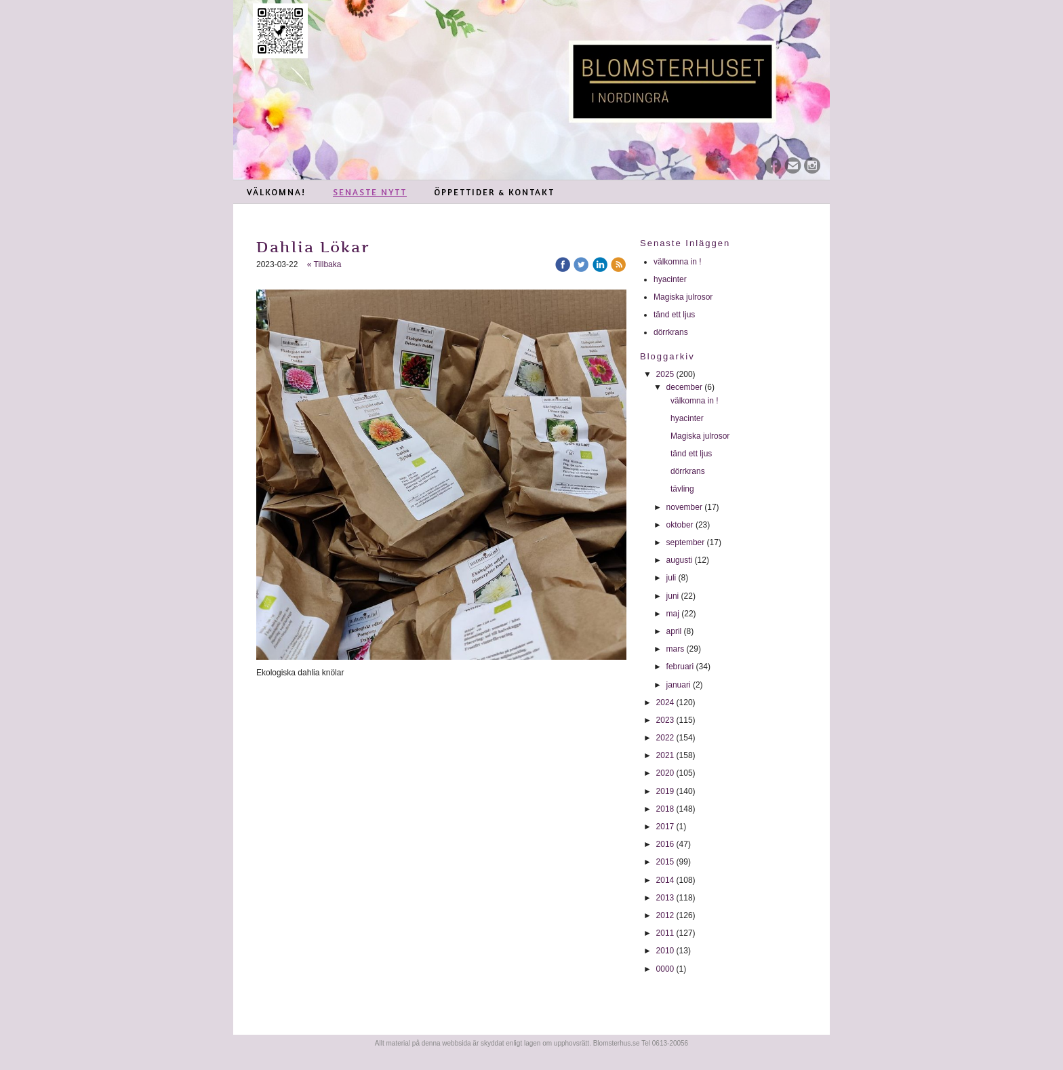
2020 (665, 773)
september (685, 542)
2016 (665, 844)
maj (672, 613)
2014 (665, 880)
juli (671, 577)
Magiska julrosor (683, 297)
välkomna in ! (678, 261)
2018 (665, 809)
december (684, 387)
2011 (665, 933)
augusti (679, 560)
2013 (665, 898)
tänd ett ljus (676, 314)
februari (680, 666)
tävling (683, 489)
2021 (665, 755)
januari (678, 685)
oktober (680, 525)
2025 (665, 374)
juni (672, 596)
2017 (665, 826)
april (674, 631)
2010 (665, 950)
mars (675, 649)
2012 (665, 915)
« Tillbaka (324, 264)
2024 (665, 702)
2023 (665, 720)
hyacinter (671, 279)
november (684, 507)
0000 (665, 969)
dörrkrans (672, 332)
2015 (665, 862)
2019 (665, 791)
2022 (665, 737)
